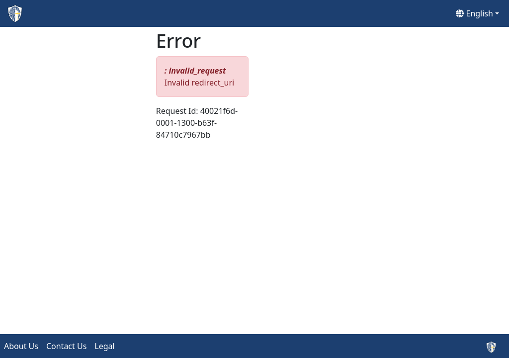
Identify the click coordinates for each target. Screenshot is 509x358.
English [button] (474, 13)
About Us (21, 346)
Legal (104, 346)
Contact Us (66, 346)
